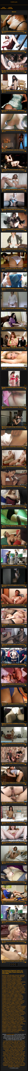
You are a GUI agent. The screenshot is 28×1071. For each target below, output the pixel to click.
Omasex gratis (13, 1049)
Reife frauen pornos (13, 1060)
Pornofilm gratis (16, 1058)
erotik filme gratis (11, 986)
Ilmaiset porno (8, 1050)
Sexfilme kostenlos (11, 1057)
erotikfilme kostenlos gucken (18, 1000)
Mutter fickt (13, 1047)
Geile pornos (16, 1066)
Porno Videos (21, 1060)
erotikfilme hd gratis (17, 995)
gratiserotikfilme (5, 1025)
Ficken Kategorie (10, 8)
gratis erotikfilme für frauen (13, 1022)
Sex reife (21, 1061)
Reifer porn (13, 1064)
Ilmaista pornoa (9, 1043)
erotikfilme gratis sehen (7, 995)
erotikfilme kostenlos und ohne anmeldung (15, 1007)
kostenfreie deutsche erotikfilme (9, 1026)
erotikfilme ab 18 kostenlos (19, 988)
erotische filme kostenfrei (13, 1014)
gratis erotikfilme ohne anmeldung (17, 1023)
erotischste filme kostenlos (8, 1018)
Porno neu (18, 1057)
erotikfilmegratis (10, 1011)
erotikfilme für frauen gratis (8, 991)
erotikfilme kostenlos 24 (17, 998)
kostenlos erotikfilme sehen (18, 1030)
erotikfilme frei (22, 990)
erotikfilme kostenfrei (18, 996)
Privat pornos (12, 1054)
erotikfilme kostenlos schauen (9, 1006)
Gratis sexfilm (17, 1041)
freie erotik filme (12, 1019)
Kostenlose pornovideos (19, 1043)
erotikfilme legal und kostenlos (9, 1009)
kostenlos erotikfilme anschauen (9, 1029)
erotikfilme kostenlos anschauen (9, 999)
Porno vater (16, 1061)
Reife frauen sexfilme (14, 1051)
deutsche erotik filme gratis (8, 975)
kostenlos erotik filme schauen (14, 1027)
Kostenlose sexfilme (7, 1046)
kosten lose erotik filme (15, 1025)
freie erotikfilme (20, 1019)
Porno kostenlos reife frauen (18, 1045)
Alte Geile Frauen (8, 1061)
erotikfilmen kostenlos (20, 1011)
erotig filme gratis (11, 984)
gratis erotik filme (19, 1021)
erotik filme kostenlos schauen (14, 987)
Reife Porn (8, 1042)
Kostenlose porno (7, 1045)
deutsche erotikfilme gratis (13, 976)
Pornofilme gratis (20, 1047)
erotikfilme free (14, 990)
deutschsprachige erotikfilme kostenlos (16, 982)
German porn (19, 1064)
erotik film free (19, 984)
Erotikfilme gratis (14, 2)
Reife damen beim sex (17, 1050)
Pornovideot (6, 1049)
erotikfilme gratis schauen (15, 994)
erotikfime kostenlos (6, 1013)
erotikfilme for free (6, 990)
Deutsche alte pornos (8, 1041)
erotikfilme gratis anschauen (13, 992)
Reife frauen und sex (19, 1062)
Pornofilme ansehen (17, 1055)
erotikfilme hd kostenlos (7, 996)
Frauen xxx (9, 1058)
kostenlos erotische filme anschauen (10, 1031)
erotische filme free (16, 1013)
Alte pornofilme (20, 1049)
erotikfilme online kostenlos (11, 1010)
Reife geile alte (15, 1042)
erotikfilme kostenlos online (15, 1004)
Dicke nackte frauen (7, 1055)
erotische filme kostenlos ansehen (16, 1017)
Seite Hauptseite (3, 8)
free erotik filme (18, 1018)
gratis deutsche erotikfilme (8, 1021)
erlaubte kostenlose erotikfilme (9, 983)
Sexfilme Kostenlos (19, 1054)
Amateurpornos (6, 1064)
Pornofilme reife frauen (8, 1062)
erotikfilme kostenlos (7, 998)
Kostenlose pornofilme (18, 1046)
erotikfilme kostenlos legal (8, 1002)
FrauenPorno (6, 1051)
